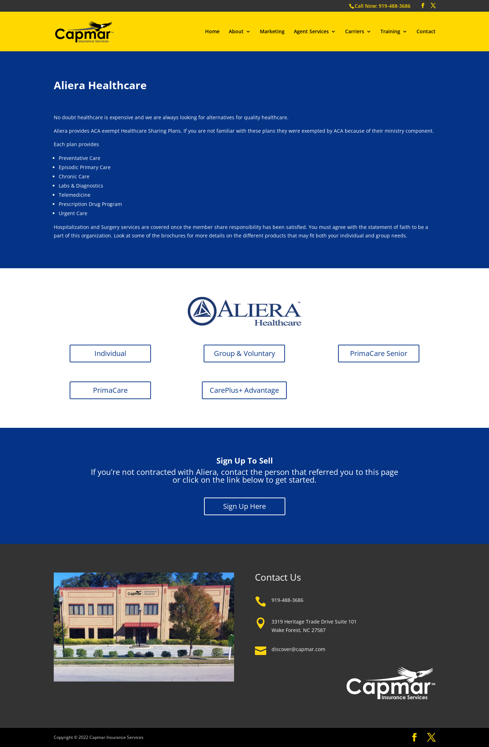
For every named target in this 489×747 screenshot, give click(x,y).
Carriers (354, 32)
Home (212, 32)
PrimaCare (110, 390)
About (236, 32)
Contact (426, 32)
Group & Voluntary (244, 353)
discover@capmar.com (298, 649)
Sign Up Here (244, 506)
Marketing (272, 32)
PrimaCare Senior (378, 353)
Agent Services (311, 32)
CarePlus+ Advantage (244, 390)
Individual (110, 353)
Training (390, 32)
